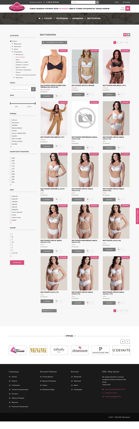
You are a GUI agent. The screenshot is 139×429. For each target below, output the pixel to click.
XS (12, 242)
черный (13, 204)
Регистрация (126, 2)
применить (17, 263)
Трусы (18, 60)
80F (12, 179)
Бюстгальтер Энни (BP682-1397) (113, 87)
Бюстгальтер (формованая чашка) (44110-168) (84, 141)
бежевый (14, 209)
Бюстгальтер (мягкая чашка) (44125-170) (115, 141)
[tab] (125, 34)
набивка (14, 201)
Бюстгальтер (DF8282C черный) (82, 87)
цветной (14, 196)
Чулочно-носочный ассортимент (26, 75)
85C (12, 182)
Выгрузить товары (137, 216)
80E (12, 177)
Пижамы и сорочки (22, 65)
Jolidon (13, 131)
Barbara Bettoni (16, 128)
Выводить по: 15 (48, 318)
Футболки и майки (22, 62)
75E (12, 166)
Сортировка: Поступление (54, 42)
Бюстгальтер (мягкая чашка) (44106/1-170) (112, 300)
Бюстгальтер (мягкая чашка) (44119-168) (115, 194)
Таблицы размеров (102, 8)
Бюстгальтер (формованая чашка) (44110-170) (84, 247)
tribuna (13, 120)
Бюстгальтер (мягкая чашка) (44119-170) (84, 194)
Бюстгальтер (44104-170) (49, 300)
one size (13, 253)
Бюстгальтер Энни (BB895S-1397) (52, 140)
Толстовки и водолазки (23, 70)
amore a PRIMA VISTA (18, 133)
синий (13, 215)
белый (13, 220)
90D (12, 158)
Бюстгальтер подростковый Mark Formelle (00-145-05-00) (52, 88)
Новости (72, 8)
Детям (56, 8)
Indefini (13, 136)
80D (12, 174)
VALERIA (13, 125)
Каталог (48, 18)
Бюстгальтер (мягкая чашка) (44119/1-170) (50, 247)
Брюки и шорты (21, 67)
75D (12, 163)
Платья (18, 72)
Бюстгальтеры (94, 18)
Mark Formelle (15, 139)
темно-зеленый (16, 212)
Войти (117, 2)
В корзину (46, 98)
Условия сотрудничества (85, 8)
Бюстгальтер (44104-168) (111, 247)
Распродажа (63, 8)
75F (12, 169)
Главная (33, 8)
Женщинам (40, 8)
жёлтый (13, 207)
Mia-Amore (14, 123)
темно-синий (15, 217)
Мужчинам (49, 8)
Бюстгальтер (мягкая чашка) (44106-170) (84, 300)
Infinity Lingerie (16, 141)
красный (14, 199)
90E (12, 161)
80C (12, 171)
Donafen (13, 144)
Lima (72, 144)
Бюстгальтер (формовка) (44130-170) (53, 193)
